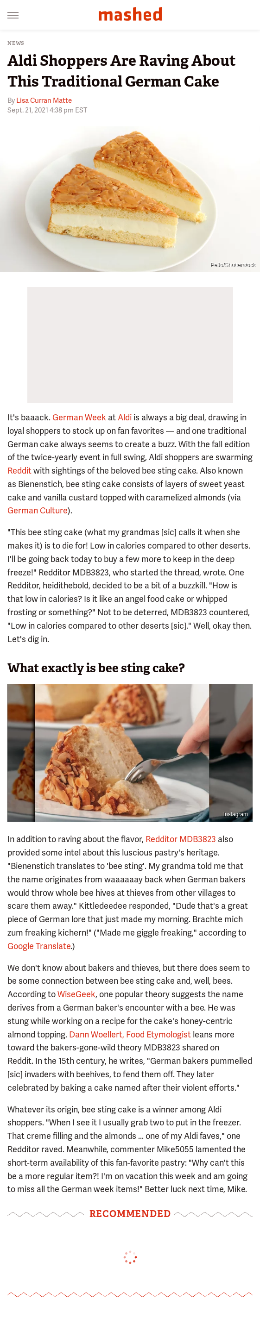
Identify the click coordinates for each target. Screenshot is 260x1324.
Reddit (19, 470)
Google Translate (38, 946)
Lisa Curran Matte (44, 100)
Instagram (235, 814)
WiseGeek (76, 994)
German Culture (37, 510)
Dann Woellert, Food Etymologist (130, 1034)
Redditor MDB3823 (181, 839)
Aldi (125, 417)
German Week (79, 417)
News (16, 43)
